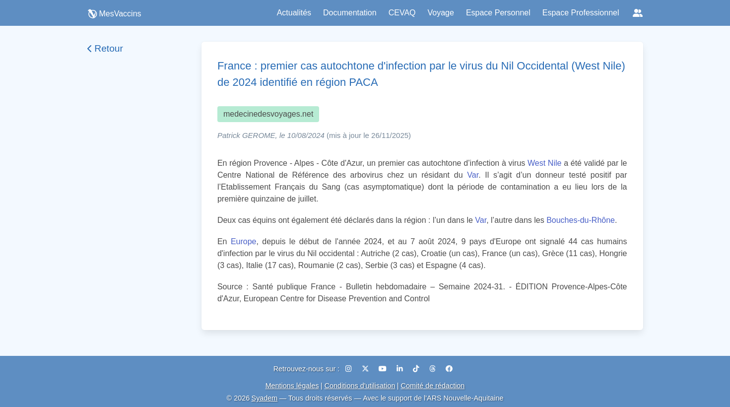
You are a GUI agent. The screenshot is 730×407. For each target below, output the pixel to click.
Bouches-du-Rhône (580, 220)
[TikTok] (417, 369)
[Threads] (433, 369)
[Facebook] (449, 369)
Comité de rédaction (433, 386)
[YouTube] (384, 369)
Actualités (294, 12)
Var (472, 175)
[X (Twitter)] (366, 369)
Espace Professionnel (580, 12)
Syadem (265, 398)
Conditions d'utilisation (360, 386)
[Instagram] (349, 369)
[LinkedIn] (401, 369)
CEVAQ (402, 12)
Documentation (350, 12)
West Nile (544, 163)
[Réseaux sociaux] (638, 13)
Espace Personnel (498, 12)
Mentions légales (292, 386)
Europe (244, 241)
